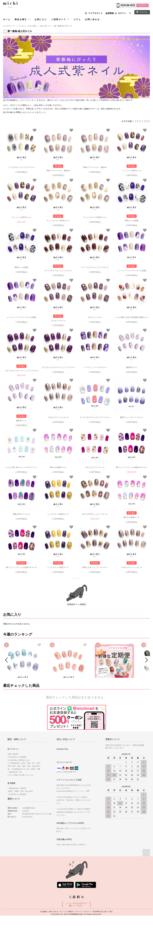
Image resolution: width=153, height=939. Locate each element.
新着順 (138, 121)
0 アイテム (142, 12)
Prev (7, 670)
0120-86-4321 (128, 5)
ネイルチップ (8, 26)
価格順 (147, 121)
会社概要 (43, 932)
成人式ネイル (45, 26)
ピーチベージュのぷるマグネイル (68, 691)
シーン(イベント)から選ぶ (26, 26)
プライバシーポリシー (83, 932)
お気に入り (41, 19)
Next (146, 670)
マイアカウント (95, 13)
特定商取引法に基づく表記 (103, 932)
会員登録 (109, 13)
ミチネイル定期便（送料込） (114, 688)
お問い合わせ (92, 19)
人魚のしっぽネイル (23, 691)
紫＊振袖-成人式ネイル (63, 26)
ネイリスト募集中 (66, 932)
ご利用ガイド (60, 19)
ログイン (122, 13)
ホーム (6, 19)
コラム (77, 19)
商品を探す (22, 19)
